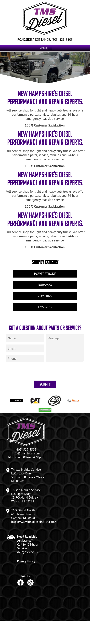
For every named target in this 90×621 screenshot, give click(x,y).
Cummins (45, 296)
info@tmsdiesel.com (26, 453)
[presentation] (45, 373)
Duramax (45, 285)
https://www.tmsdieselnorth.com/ (33, 521)
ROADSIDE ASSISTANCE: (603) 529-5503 (45, 39)
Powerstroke (45, 274)
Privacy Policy (26, 561)
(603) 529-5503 (27, 552)
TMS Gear (45, 307)
